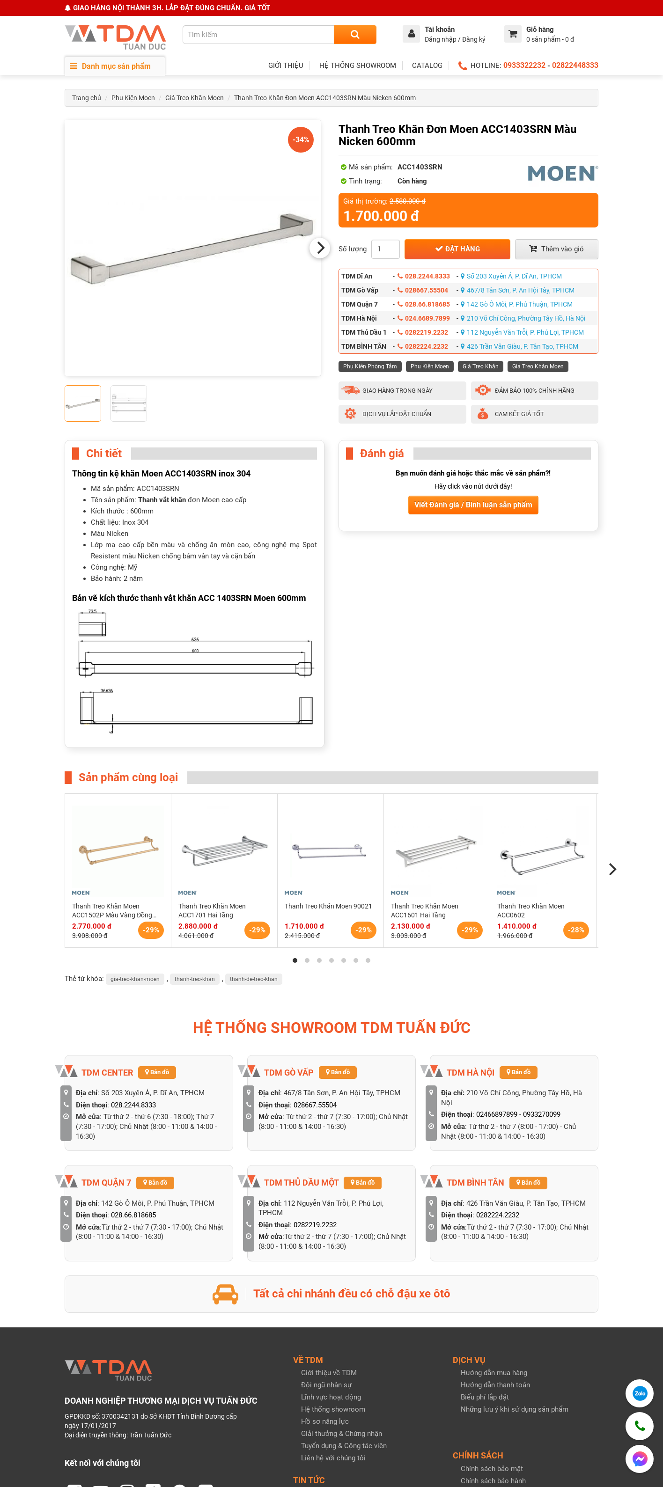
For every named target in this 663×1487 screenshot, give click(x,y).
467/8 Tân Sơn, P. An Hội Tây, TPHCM (518, 290)
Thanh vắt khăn (162, 500)
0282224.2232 (423, 346)
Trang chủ (86, 98)
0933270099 (541, 996)
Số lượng (353, 249)
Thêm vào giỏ (556, 248)
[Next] (319, 248)
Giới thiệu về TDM (329, 1254)
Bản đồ (157, 953)
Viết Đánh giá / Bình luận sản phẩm (473, 504)
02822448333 (575, 65)
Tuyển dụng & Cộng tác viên (344, 1327)
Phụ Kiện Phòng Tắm (370, 366)
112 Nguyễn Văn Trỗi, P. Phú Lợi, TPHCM (522, 332)
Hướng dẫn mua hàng (494, 1254)
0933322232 (524, 65)
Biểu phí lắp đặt (485, 1279)
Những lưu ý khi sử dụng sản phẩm (514, 1291)
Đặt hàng (457, 248)
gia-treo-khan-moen (135, 860)
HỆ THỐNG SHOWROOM (357, 65)
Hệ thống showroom (333, 1291)
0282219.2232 (423, 332)
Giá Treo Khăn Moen (194, 98)
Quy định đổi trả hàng (494, 1374)
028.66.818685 (424, 304)
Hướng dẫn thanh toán (495, 1266)
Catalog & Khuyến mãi (335, 1387)
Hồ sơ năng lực (325, 1303)
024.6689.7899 (424, 318)
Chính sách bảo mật (492, 1350)
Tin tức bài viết (324, 1375)
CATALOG (427, 65)
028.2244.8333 (424, 276)
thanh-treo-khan (195, 860)
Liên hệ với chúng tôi (333, 1339)
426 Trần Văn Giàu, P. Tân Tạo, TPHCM (519, 346)
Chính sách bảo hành (493, 1362)
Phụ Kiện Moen (133, 98)
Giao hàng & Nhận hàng (497, 1387)
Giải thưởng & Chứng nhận (341, 1315)
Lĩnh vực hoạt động (331, 1279)
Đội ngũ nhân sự (326, 1266)
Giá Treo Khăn (481, 366)
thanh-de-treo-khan (254, 860)
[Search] (355, 34)
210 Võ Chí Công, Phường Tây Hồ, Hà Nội (523, 318)
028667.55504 (423, 290)
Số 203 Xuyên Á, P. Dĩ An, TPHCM (511, 276)
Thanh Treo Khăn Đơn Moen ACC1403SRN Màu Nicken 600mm (325, 98)
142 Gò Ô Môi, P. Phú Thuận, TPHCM (517, 304)
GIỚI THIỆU (285, 65)
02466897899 (496, 996)
